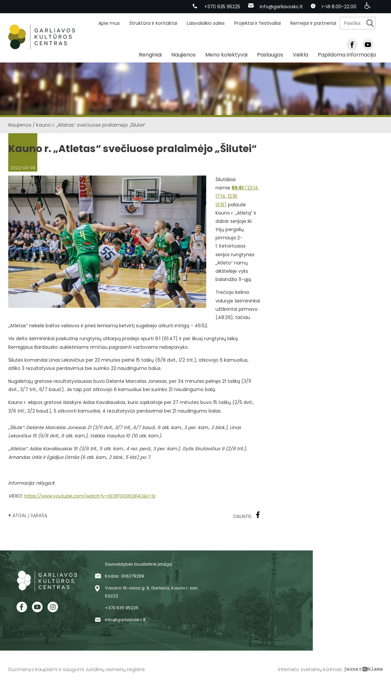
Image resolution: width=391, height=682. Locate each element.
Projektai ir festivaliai (257, 23)
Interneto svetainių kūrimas (310, 669)
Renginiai (150, 55)
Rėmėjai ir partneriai (313, 23)
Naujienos (183, 55)
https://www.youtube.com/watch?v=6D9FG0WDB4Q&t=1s (89, 496)
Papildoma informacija (347, 55)
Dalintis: (246, 515)
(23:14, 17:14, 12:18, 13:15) (237, 196)
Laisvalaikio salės (206, 23)
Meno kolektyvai (226, 55)
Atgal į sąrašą (27, 515)
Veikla (300, 55)
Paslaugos (270, 55)
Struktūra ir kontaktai (153, 23)
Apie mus (109, 23)
